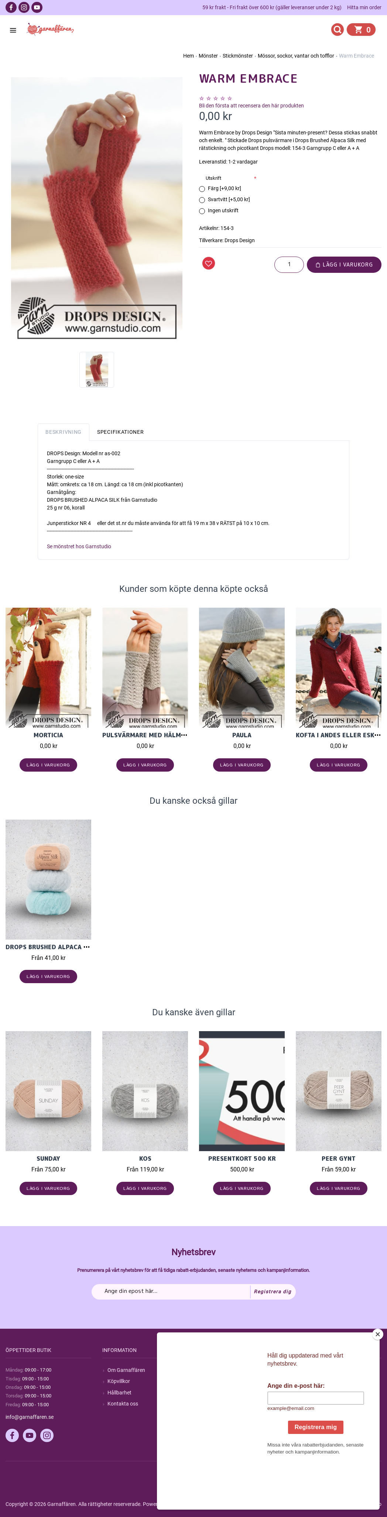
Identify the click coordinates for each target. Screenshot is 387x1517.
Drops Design (240, 240)
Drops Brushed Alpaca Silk (51, 947)
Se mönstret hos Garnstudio (79, 546)
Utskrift (213, 178)
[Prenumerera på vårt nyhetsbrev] (193, 1292)
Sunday (48, 1158)
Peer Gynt (339, 1158)
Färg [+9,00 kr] (224, 188)
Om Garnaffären (126, 1370)
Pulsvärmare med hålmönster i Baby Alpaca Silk (184, 735)
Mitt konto (313, 1370)
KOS (145, 1158)
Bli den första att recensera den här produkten (251, 106)
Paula (241, 735)
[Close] (379, 1380)
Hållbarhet (119, 1393)
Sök (208, 1370)
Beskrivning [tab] (63, 432)
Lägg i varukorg (344, 264)
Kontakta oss (122, 1404)
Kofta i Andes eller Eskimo (341, 735)
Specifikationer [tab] (120, 432)
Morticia (48, 735)
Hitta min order (364, 7)
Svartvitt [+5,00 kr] (229, 199)
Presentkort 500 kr (242, 1158)
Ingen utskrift (223, 210)
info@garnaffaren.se (30, 1417)
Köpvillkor (118, 1381)
